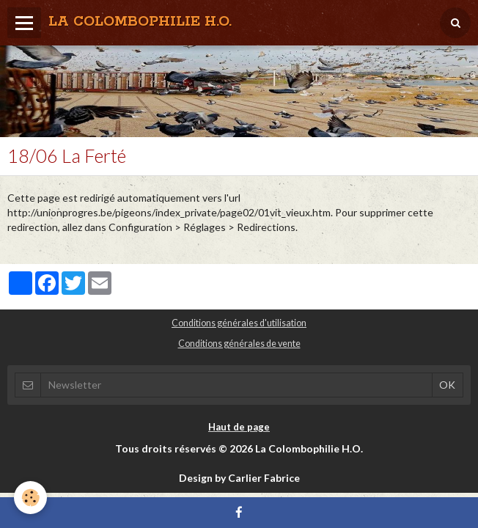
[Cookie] (31, 497)
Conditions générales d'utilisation (239, 323)
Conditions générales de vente (239, 343)
